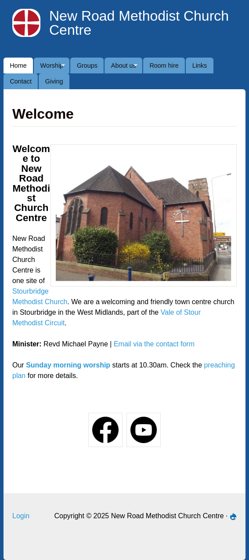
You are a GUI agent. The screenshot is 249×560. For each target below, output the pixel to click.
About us (121, 67)
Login (20, 516)
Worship (49, 67)
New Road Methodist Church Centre (139, 23)
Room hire (163, 65)
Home (18, 65)
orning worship (85, 365)
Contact (21, 81)
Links (199, 65)
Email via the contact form (154, 344)
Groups (87, 65)
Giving (54, 81)
